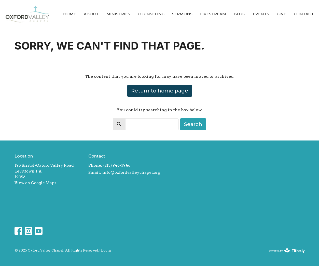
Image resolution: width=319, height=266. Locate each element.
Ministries (118, 13)
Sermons (182, 13)
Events (261, 13)
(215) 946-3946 (116, 165)
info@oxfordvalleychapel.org (131, 172)
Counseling (151, 13)
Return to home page (159, 91)
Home (69, 13)
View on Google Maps (35, 183)
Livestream (213, 13)
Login (106, 250)
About (91, 13)
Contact (304, 13)
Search (193, 124)
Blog (239, 13)
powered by (287, 250)
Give (281, 13)
